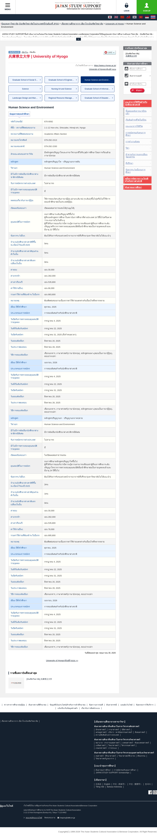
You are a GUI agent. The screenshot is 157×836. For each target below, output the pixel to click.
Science (25, 89)
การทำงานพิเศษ (133, 141)
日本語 (98, 784)
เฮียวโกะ (25, 52)
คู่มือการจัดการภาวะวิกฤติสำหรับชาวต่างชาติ (136, 179)
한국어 (148, 784)
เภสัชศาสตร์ (101, 745)
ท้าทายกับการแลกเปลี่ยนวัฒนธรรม (136, 155)
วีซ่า (127, 148)
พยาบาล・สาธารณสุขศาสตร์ (107, 743)
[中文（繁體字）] (128, 17)
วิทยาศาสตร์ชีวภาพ (127, 756)
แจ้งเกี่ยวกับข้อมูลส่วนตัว (68, 708)
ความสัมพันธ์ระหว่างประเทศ (107, 735)
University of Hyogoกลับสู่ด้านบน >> (62, 660)
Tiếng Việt (100, 787)
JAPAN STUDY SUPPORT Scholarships (112, 773)
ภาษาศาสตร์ (113, 729)
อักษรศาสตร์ (101, 729)
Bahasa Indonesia (114, 787)
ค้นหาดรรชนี (111, 705)
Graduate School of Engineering (62, 80)
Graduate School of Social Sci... (25, 80)
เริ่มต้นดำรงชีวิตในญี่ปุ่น (136, 120)
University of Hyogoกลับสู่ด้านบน (102, 69)
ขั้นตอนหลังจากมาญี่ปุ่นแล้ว (136, 112)
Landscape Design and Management (27, 98)
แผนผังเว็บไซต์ (126, 705)
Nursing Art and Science (61, 89)
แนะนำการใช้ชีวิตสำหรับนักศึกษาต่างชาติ (136, 103)
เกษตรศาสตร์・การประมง (106, 748)
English (107, 784)
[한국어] (134, 17)
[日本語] (110, 17)
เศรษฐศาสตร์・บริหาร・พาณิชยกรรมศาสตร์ (114, 732)
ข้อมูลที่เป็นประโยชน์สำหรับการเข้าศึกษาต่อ (67, 705)
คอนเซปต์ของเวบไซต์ (33, 818)
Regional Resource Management (62, 98)
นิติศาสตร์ (126, 729)
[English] (116, 17)
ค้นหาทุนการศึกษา (133, 187)
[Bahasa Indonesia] (147, 17)
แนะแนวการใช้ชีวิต (134, 126)
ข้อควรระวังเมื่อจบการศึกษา (135, 171)
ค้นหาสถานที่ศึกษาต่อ (37, 705)
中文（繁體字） (135, 784)
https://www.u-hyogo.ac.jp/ (105, 65)
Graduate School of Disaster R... (98, 98)
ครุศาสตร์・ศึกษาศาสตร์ (106, 756)
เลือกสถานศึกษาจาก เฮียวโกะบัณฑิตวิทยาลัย (19, 721)
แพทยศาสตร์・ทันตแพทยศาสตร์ (135, 743)
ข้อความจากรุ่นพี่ (96, 705)
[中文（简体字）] (122, 17)
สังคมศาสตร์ (140, 732)
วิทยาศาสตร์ (113, 745)
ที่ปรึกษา (129, 163)
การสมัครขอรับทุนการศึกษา (136, 134)
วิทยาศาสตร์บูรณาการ (105, 758)
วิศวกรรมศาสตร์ (128, 745)
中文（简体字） (119, 784)
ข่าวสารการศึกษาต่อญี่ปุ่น (14, 705)
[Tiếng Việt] (140, 17)
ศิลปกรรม (141, 756)
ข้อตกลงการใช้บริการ (144, 705)
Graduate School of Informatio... (98, 89)
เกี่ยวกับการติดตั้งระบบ (90, 708)
